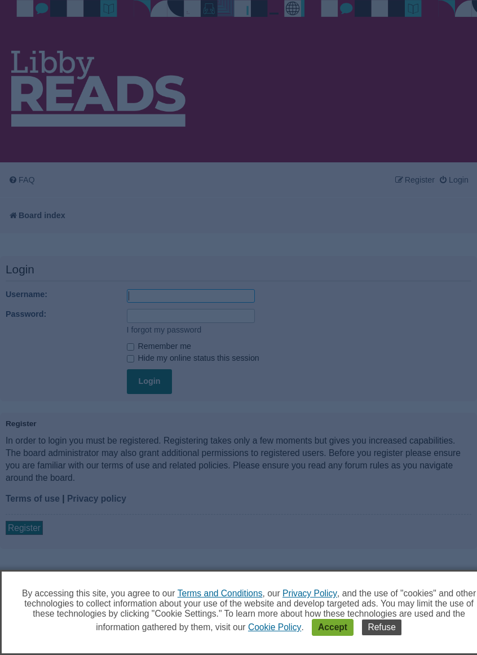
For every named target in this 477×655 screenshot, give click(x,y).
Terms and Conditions (220, 593)
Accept (332, 627)
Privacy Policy (309, 593)
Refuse (381, 627)
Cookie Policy (274, 627)
